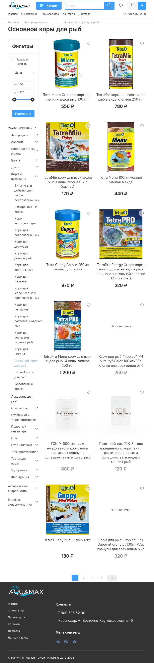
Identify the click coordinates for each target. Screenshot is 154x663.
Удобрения (19, 470)
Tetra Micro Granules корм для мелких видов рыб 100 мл (67, 97)
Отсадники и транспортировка (23, 417)
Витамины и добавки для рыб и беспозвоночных (26, 192)
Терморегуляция (21, 452)
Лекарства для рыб (21, 398)
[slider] (14, 100)
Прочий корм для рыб (24, 374)
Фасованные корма (23, 386)
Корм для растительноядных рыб (26, 321)
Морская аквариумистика (20, 502)
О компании (29, 14)
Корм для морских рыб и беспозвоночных (26, 293)
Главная (13, 14)
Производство (50, 14)
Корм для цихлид (21, 351)
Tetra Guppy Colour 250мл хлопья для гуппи (67, 267)
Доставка (84, 14)
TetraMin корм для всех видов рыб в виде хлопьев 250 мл (120, 97)
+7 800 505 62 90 (134, 14)
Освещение (19, 408)
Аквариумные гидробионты (18, 488)
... (56, 22)
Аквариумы (19, 135)
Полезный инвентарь (18, 428)
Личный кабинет (18, 637)
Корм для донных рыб (23, 255)
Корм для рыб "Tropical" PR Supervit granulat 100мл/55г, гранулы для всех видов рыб (120, 544)
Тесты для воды (18, 460)
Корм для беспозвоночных (26, 232)
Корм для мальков (21, 278)
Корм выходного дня (25, 220)
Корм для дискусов (21, 244)
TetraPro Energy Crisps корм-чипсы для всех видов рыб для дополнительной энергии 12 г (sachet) (120, 271)
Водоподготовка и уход (21, 151)
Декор (15, 167)
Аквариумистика (36, 22)
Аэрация (17, 142)
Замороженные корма (25, 209)
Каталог (49, 6)
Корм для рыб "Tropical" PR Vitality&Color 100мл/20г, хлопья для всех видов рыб (120, 361)
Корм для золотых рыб (23, 267)
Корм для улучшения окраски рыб (23, 337)
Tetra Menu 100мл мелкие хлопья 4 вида (121, 179)
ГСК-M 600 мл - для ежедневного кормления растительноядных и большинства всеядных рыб (68, 450)
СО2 (14, 438)
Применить (23, 114)
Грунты (16, 160)
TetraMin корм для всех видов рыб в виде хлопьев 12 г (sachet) (67, 182)
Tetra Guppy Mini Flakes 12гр (67, 540)
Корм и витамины (18, 176)
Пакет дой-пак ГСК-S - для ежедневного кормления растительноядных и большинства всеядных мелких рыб (121, 452)
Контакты (69, 14)
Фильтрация (20, 477)
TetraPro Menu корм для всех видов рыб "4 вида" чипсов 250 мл (67, 361)
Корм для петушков (21, 306)
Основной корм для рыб (25, 363)
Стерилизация (21, 445)
